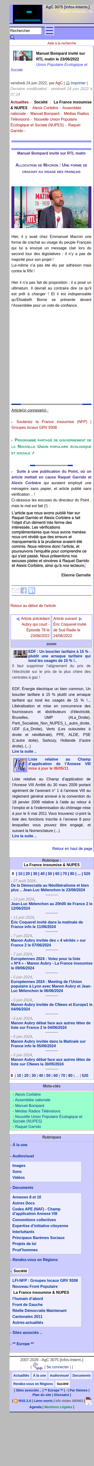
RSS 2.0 (22, 1401)
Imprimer (76, 83)
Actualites (19, 102)
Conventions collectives (34, 1220)
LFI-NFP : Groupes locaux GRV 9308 (45, 1280)
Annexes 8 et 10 (26, 1197)
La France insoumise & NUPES (52, 865)
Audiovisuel (23, 1156)
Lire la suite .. (24, 751)
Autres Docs (23, 1203)
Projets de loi (24, 1244)
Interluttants (23, 1232)
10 (20, 874)
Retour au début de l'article (33, 606)
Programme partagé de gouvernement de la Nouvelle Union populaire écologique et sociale (51, 446)
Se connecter (57, 1367)
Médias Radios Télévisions (37, 1111)
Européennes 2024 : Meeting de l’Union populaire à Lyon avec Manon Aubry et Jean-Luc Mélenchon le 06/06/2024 (51, 986)
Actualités (21, 1375)
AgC (59, 83)
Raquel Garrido (28, 1127)
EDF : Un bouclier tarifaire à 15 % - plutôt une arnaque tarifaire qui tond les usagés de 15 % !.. (59, 656)
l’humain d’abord (27, 1299)
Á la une (20, 1145)
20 (27, 874)
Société (41, 102)
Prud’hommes (25, 1250)
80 (72, 874)
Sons (17, 1172)
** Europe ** (23, 1344)
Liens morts (43, 1401)
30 (35, 874)
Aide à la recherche (61, 43)
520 (87, 874)
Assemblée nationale (32, 1100)
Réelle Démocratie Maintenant (39, 1311)
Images (18, 1166)
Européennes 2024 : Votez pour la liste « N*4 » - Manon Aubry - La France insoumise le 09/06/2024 (52, 963)
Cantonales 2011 (27, 1317)
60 (57, 874)
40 (42, 874)
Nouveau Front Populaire (35, 1286)
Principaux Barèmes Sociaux (38, 1238)
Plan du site (42, 1395)
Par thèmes (79, 1390)
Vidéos (18, 1178)
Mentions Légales (58, 1407)
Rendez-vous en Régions (35, 1260)
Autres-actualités (27, 1323)
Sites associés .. (27, 1333)
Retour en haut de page (72, 849)
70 (65, 874)
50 (50, 874)
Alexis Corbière (45, 108)
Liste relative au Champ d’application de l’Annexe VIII (59, 763)
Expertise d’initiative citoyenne (40, 1226)
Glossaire (61, 1395)
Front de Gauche (27, 1305)
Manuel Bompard (44, 114)
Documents (23, 1188)
